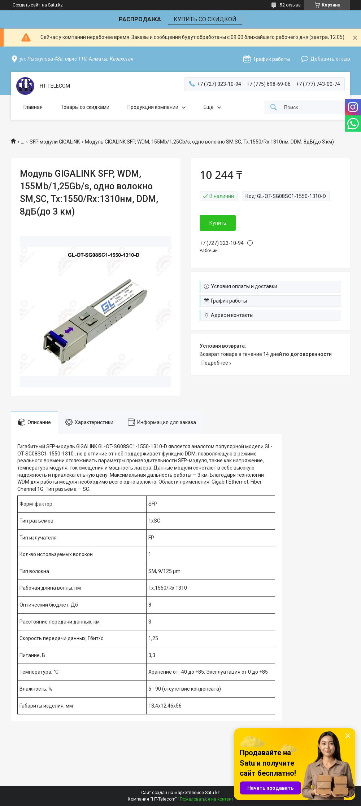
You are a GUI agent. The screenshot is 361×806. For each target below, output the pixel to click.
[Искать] (274, 107)
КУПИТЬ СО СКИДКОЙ (205, 19)
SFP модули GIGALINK (55, 142)
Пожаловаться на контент (206, 799)
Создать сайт (26, 5)
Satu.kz (212, 792)
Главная (33, 107)
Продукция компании (152, 107)
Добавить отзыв (330, 59)
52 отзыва (290, 5)
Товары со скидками (85, 107)
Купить (217, 223)
